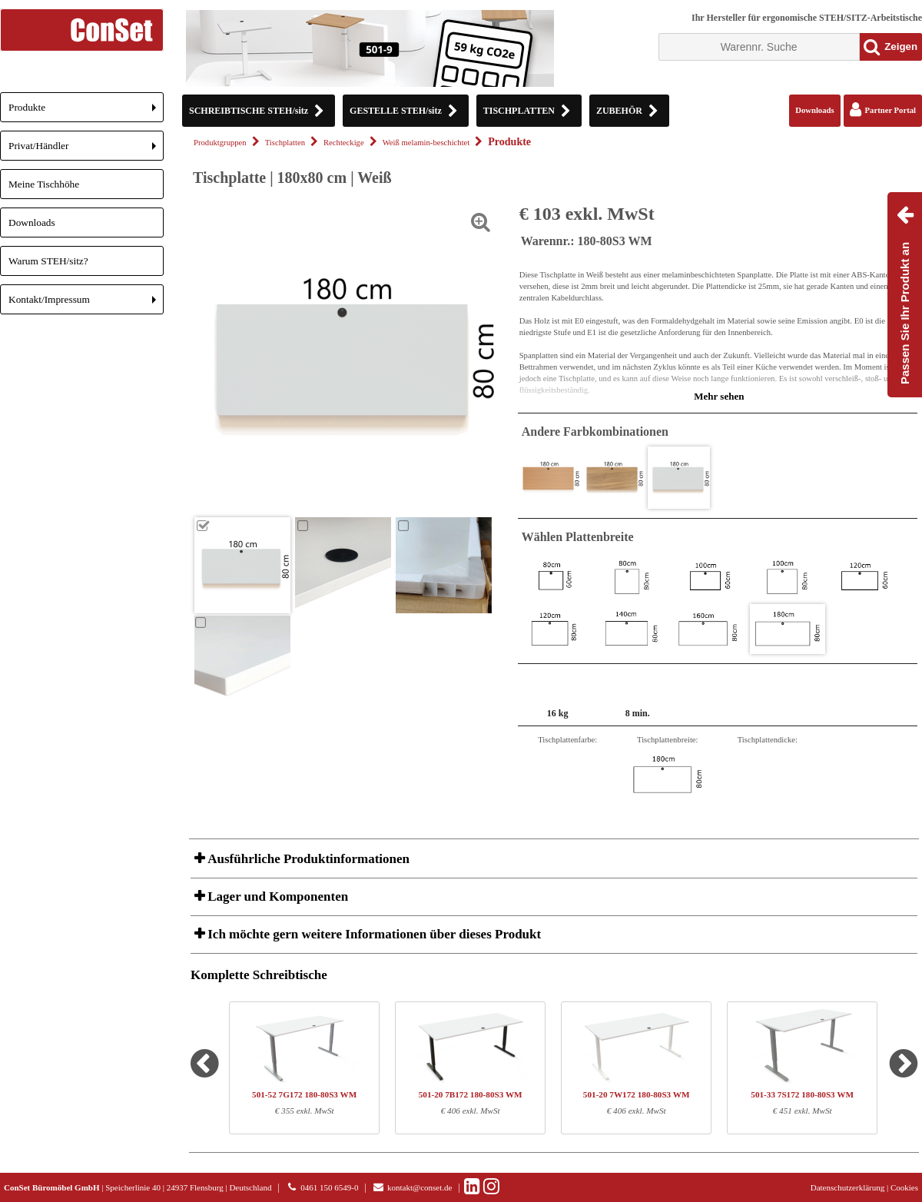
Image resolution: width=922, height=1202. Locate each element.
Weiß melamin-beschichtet (426, 142)
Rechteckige (343, 142)
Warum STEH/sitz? (48, 261)
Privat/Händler (86, 150)
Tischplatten (285, 142)
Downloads (31, 222)
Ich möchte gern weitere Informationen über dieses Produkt (372, 934)
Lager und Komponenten (276, 896)
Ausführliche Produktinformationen (307, 859)
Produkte (86, 111)
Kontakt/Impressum (86, 304)
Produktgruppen (220, 142)
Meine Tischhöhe (43, 184)
